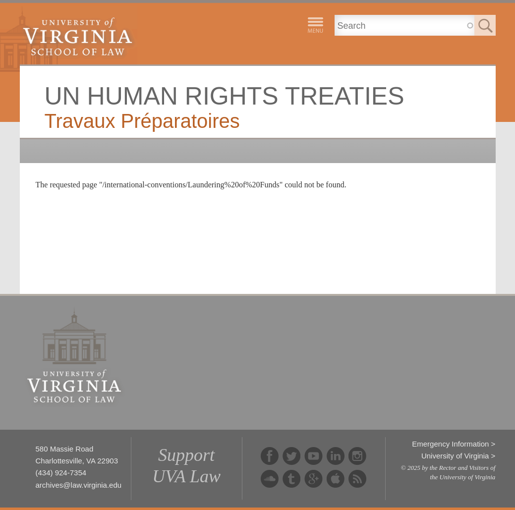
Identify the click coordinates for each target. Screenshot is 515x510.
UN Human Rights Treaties (224, 96)
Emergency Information (450, 444)
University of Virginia (455, 456)
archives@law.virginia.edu (79, 485)
